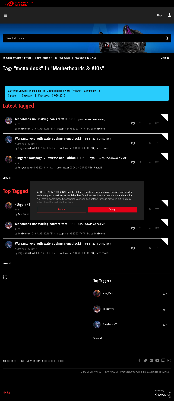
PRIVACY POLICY (110, 371)
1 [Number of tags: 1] (167, 294)
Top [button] (9, 392)
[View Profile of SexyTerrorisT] (24, 148)
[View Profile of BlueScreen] (23, 128)
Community (90, 90)
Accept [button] (112, 209)
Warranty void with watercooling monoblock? (63, 138)
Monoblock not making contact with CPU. (60, 119)
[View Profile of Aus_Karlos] (23, 167)
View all (7, 178)
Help (159, 15)
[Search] (87, 38)
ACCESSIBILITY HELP (54, 361)
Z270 (17, 124)
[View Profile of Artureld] (98, 167)
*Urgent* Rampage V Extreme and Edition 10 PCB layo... (71, 158)
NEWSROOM (33, 361)
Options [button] (165, 57)
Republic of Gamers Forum (17, 57)
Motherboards (42, 57)
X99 (17, 163)
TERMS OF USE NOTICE (90, 371)
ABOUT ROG (9, 361)
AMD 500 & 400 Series (26, 143)
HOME (21, 361)
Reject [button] (61, 209)
